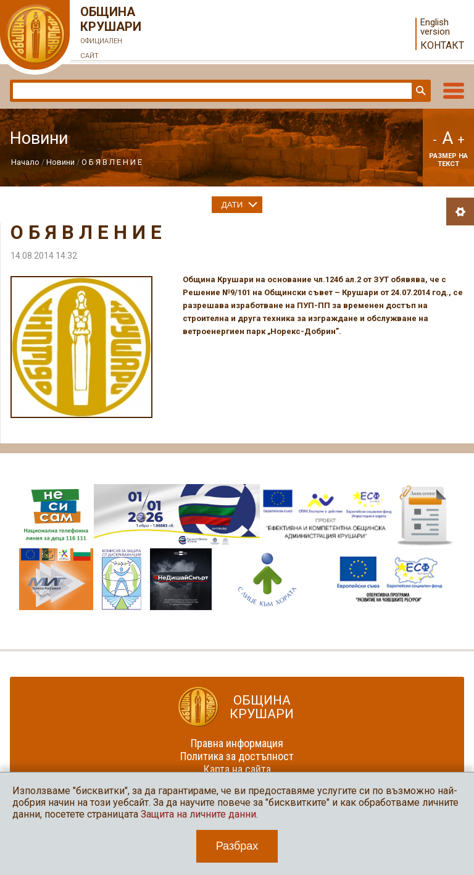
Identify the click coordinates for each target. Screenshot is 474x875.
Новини (60, 162)
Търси (420, 91)
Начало (25, 162)
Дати (232, 204)
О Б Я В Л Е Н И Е (111, 162)
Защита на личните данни (198, 814)
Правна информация (237, 743)
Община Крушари (111, 34)
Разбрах (237, 846)
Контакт (442, 45)
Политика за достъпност (237, 756)
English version (435, 27)
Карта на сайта (237, 769)
